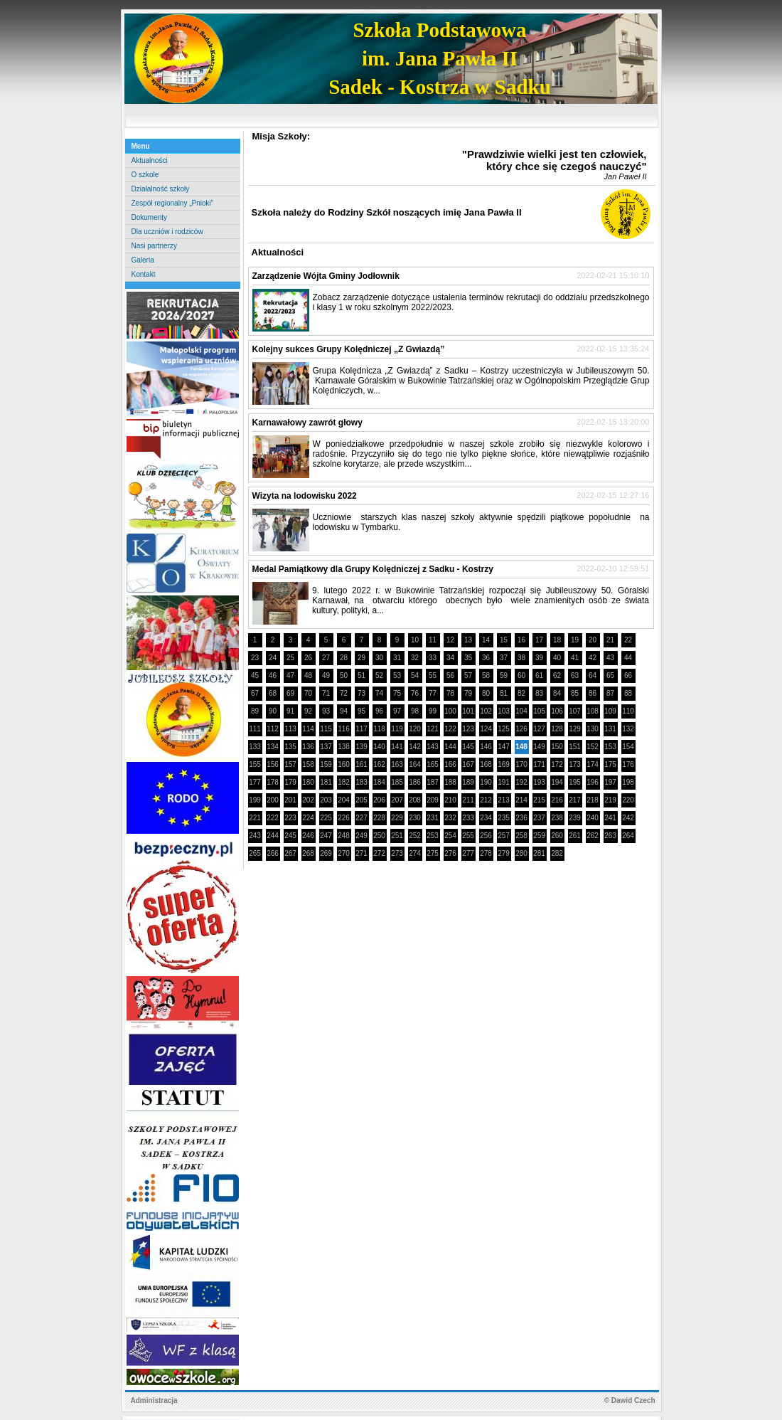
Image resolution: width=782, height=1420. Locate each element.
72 (344, 693)
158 (308, 764)
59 (504, 675)
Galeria (143, 260)
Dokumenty (150, 217)
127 (539, 729)
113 (290, 729)
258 (521, 835)
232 (450, 818)
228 (379, 818)
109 (610, 711)
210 (450, 800)
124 (486, 729)
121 (433, 729)
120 (415, 729)
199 (255, 800)
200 (273, 800)
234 (486, 818)
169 (504, 764)
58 (486, 675)
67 (255, 693)
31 (397, 658)
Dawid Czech (633, 1400)
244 (273, 835)
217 (575, 800)
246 (308, 835)
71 (326, 693)
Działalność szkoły (161, 189)
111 (255, 729)
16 (521, 640)
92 (308, 711)
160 (344, 764)
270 (344, 853)
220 (628, 800)
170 (521, 764)
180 (308, 782)
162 (379, 764)
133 (255, 747)
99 (432, 711)
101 (468, 711)
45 (255, 675)
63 (575, 675)
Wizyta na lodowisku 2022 (304, 496)
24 (273, 658)
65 (610, 675)
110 (628, 711)
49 (326, 675)
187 (433, 782)
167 (468, 764)
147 (504, 747)
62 (557, 675)
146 (486, 747)
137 (326, 747)
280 (521, 853)
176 (628, 764)
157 (290, 764)
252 (415, 835)
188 (450, 782)
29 (361, 658)
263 (610, 835)
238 (557, 818)
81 (504, 693)
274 (415, 853)
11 (432, 640)
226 (344, 818)
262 (592, 835)
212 (486, 800)
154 (628, 747)
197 (610, 782)
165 (433, 764)
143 (433, 747)
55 (432, 675)
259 (539, 835)
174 (592, 764)
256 (486, 835)
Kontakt (144, 274)
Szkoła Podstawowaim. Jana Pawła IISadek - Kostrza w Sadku (439, 58)
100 (450, 711)
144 (450, 747)
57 (468, 675)
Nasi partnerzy (154, 246)
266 (273, 853)
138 (344, 747)
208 (415, 800)
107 (575, 711)
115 (326, 729)
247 (326, 835)
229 (397, 818)
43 (610, 658)
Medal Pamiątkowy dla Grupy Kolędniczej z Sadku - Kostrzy (372, 569)
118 (379, 729)
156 (273, 764)
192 (521, 782)
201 (290, 800)
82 (521, 693)
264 (628, 835)
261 (575, 835)
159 (326, 764)
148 (521, 747)
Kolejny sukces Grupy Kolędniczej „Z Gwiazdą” (348, 349)
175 (610, 764)
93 (326, 711)
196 (592, 782)
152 (592, 747)
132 (628, 729)
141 (397, 747)
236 (521, 818)
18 (557, 640)
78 (450, 693)
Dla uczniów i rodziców (167, 231)
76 (415, 693)
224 (308, 818)
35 (468, 658)
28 (344, 658)
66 (628, 675)
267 (290, 853)
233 (468, 818)
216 (557, 800)
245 (290, 835)
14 (486, 640)
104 (521, 711)
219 (610, 800)
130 (592, 729)
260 (557, 835)
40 (557, 658)
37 (504, 658)
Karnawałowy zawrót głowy (307, 423)
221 (255, 818)
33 (432, 658)
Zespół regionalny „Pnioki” (173, 203)
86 (592, 693)
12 (450, 640)
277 (468, 853)
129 (575, 729)
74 (379, 693)
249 (361, 835)
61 (539, 675)
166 (450, 764)
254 (450, 835)
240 (592, 818)
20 (592, 640)
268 (308, 853)
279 (504, 853)
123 (468, 729)
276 (450, 853)
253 (433, 835)
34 (450, 658)
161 (361, 764)
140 (379, 747)
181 (326, 782)
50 (344, 675)
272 (379, 853)
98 (415, 711)
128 (557, 729)
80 (486, 693)
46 (273, 675)
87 (610, 693)
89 (255, 711)
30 (379, 658)
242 (628, 818)
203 (326, 800)
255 (468, 835)
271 (361, 853)
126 (521, 729)
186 (415, 782)
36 (486, 658)
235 (504, 818)
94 (344, 711)
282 (557, 853)
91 (290, 711)
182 (344, 782)
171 (539, 764)
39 (539, 658)
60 (521, 675)
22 (628, 640)
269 (326, 853)
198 (628, 782)
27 (326, 658)
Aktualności (150, 160)
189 (468, 782)
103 (504, 711)
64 (592, 675)
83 (539, 693)
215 (539, 800)
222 (273, 818)
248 (344, 835)
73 (361, 693)
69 (290, 693)
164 (415, 764)
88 (628, 693)
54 (415, 675)
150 (557, 747)
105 (539, 711)
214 (521, 800)
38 (521, 658)
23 (255, 658)
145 (468, 747)
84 (557, 693)
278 (486, 853)
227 (361, 818)
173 (575, 764)
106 (557, 711)
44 (628, 658)
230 (415, 818)
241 (610, 818)
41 (575, 658)
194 (557, 782)
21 (610, 640)
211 (468, 800)
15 (504, 640)
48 (308, 675)
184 (379, 782)
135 (290, 747)
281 (539, 853)
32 (415, 658)
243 (255, 835)
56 (450, 675)
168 (486, 764)
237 (539, 818)
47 (290, 675)
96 (379, 711)
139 (361, 747)
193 (539, 782)
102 (486, 711)
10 (415, 640)
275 (433, 853)
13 (468, 640)
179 (290, 782)
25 (290, 658)
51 (361, 675)
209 (433, 800)
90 (273, 711)
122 (450, 729)
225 (326, 818)
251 (397, 835)
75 (397, 693)
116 (344, 729)
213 (504, 800)
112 (273, 729)
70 (308, 693)
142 (415, 747)
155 (255, 764)
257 (504, 835)
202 (308, 800)
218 (592, 800)
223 (290, 818)
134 (273, 747)
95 (361, 711)
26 (308, 658)
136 (308, 747)
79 (468, 693)
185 (397, 782)
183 (361, 782)
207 (397, 800)
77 (432, 693)
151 (575, 747)
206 (379, 800)
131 (610, 729)
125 (504, 729)
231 (433, 818)
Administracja (154, 1400)
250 (379, 835)
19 (575, 640)
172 (557, 764)
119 (397, 729)
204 (344, 800)
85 (575, 693)
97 (397, 711)
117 (361, 729)
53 (397, 675)
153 (610, 747)
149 (539, 747)
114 (308, 729)
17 (539, 640)
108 (592, 711)
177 (255, 782)
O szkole (145, 175)
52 (379, 675)
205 (361, 800)
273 (397, 853)
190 (486, 782)
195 (575, 782)
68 (273, 693)
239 (575, 818)
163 (397, 764)
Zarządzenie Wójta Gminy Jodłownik (326, 276)
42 (592, 658)
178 (273, 782)
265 (255, 853)
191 (504, 782)
